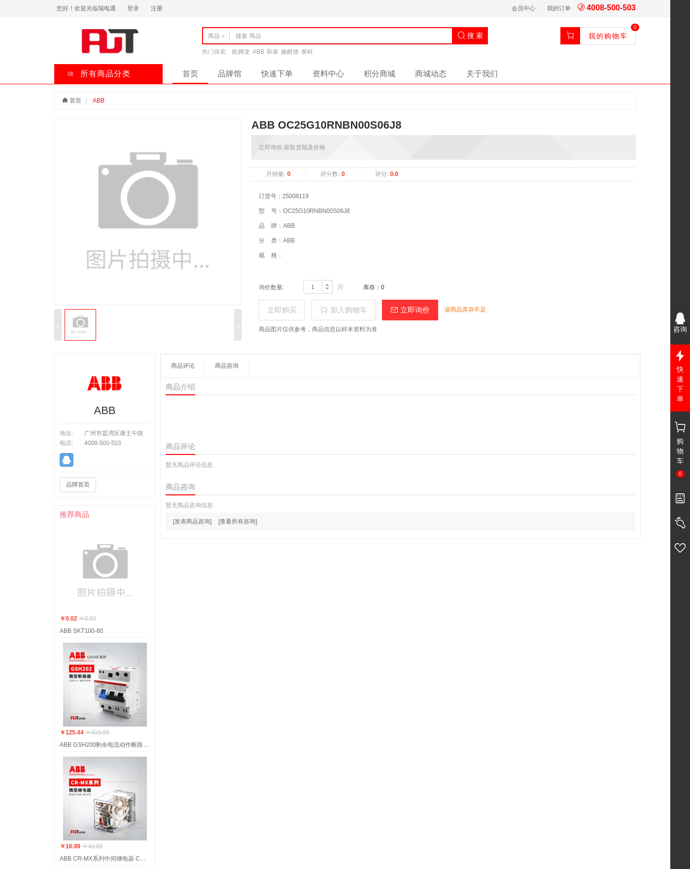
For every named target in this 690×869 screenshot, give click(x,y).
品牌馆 (230, 74)
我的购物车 (608, 36)
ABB (258, 51)
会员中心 (523, 8)
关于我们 (482, 74)
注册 (157, 8)
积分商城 (379, 74)
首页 (190, 74)
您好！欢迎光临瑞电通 (86, 8)
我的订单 (559, 8)
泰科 (307, 51)
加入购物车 (343, 310)
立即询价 (410, 310)
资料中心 (328, 74)
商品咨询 (227, 365)
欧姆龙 (241, 51)
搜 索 (470, 35)
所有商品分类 (99, 74)
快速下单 (277, 74)
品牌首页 (78, 484)
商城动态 (431, 74)
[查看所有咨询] (237, 521)
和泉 (272, 51)
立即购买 (282, 310)
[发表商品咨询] (192, 521)
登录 (133, 8)
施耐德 (290, 51)
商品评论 (183, 365)
